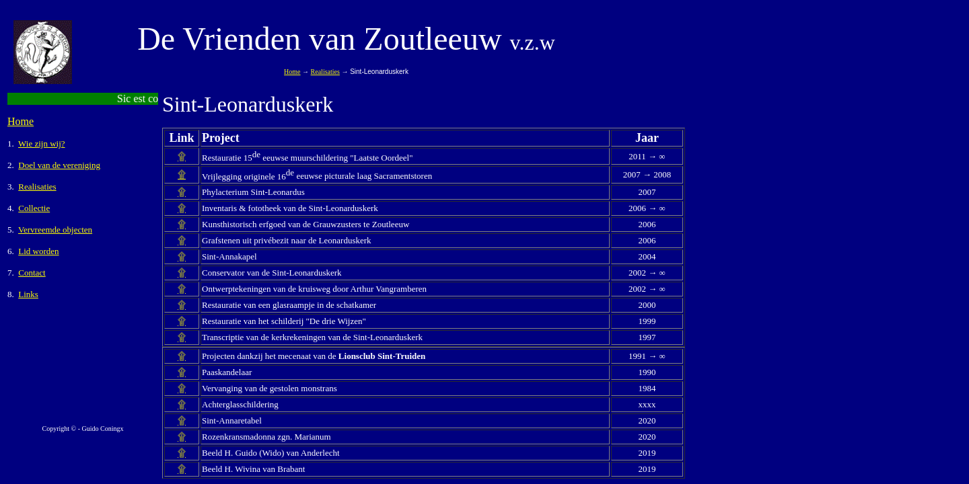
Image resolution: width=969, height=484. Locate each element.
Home (20, 121)
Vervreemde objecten (55, 230)
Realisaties (325, 71)
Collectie (34, 208)
